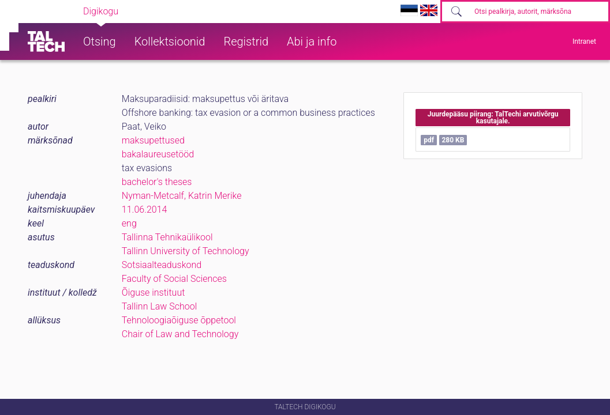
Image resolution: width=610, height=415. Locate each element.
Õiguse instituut (153, 292)
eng (129, 223)
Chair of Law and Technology (180, 334)
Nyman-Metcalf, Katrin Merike (182, 195)
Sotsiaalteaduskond (161, 264)
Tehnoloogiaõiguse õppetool (179, 320)
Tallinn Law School (159, 306)
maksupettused (153, 140)
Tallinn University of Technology (185, 251)
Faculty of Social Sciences (174, 278)
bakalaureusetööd (158, 154)
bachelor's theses (157, 181)
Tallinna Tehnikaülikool (167, 237)
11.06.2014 (144, 209)
